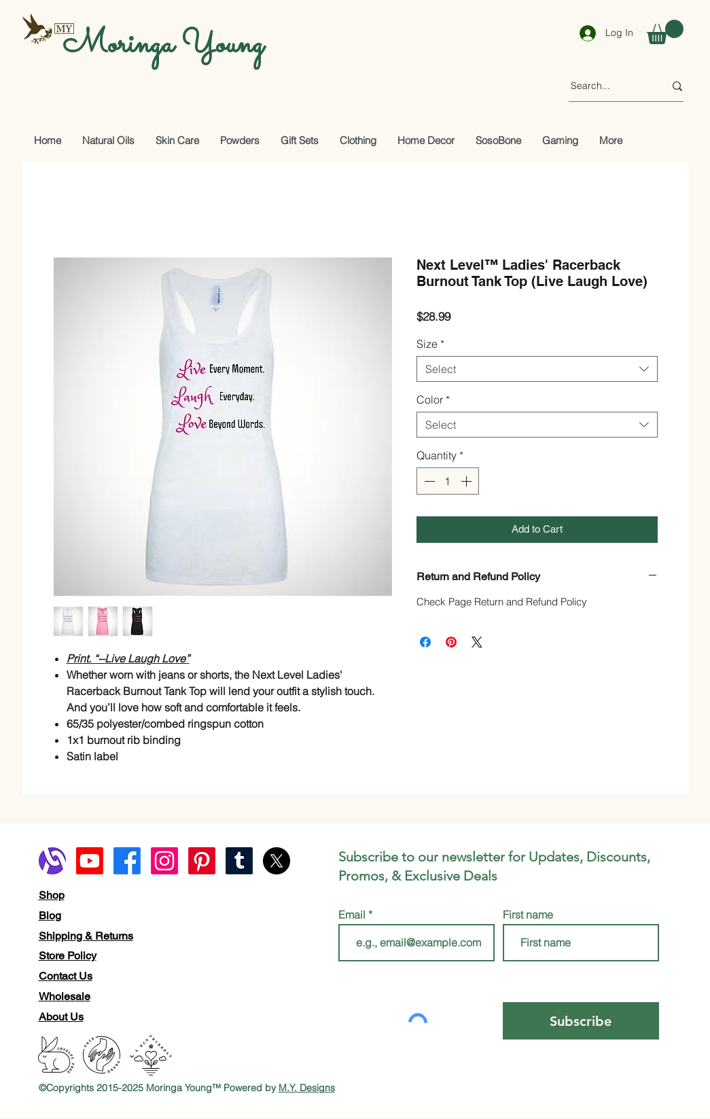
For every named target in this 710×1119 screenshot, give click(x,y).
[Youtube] (89, 860)
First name (528, 914)
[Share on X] (477, 642)
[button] (665, 32)
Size (430, 344)
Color (433, 399)
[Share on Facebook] (425, 642)
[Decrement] (428, 481)
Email (353, 914)
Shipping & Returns (86, 935)
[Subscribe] (581, 1021)
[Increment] (467, 481)
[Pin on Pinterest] (451, 642)
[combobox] (537, 369)
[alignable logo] (52, 860)
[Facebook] (127, 860)
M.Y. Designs (307, 1088)
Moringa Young (163, 44)
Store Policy (67, 955)
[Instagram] (164, 860)
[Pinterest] (201, 860)
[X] (276, 860)
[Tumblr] (239, 860)
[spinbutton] (448, 481)
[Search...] (607, 86)
